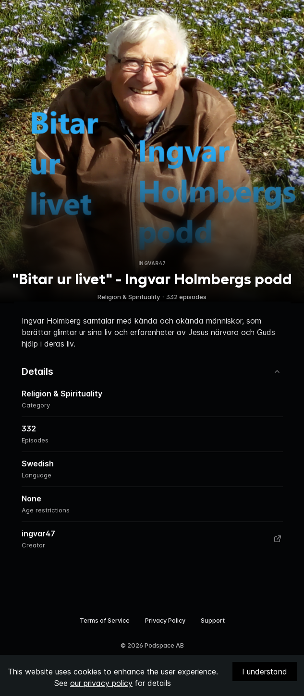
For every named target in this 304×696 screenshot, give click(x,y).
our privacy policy (101, 683)
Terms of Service (105, 620)
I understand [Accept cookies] (264, 671)
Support (213, 620)
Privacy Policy (165, 620)
